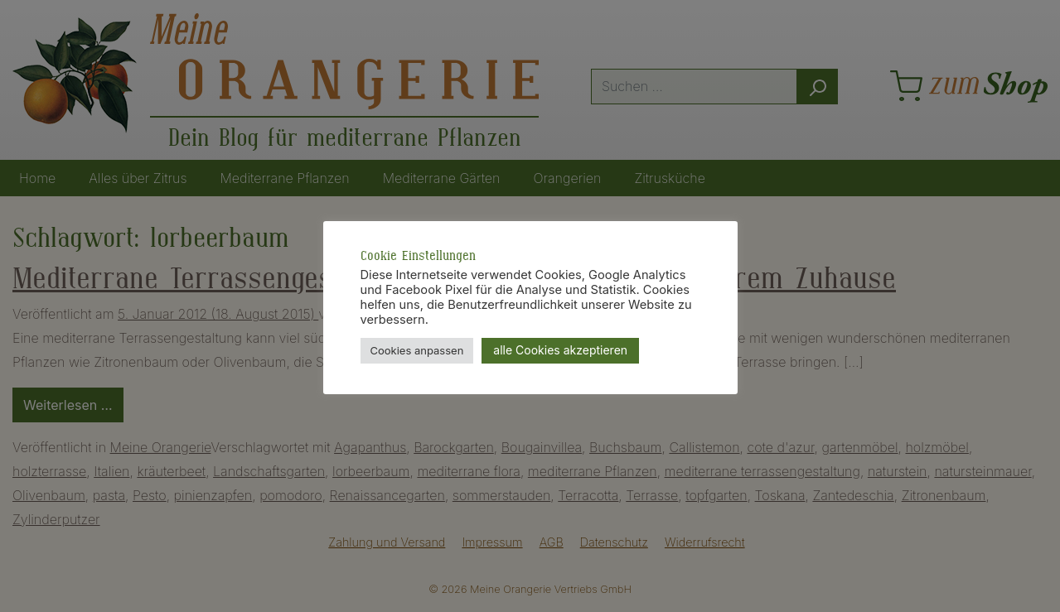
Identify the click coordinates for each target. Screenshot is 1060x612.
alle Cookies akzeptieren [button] (560, 350)
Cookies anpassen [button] (417, 350)
